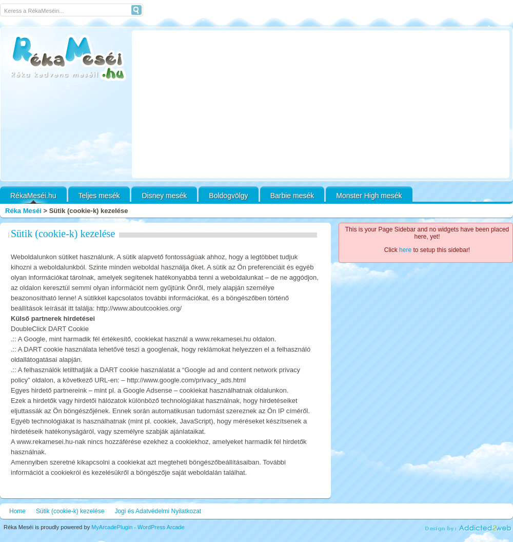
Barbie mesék (292, 195)
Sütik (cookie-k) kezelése (63, 233)
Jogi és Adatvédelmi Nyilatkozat (157, 511)
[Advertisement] (320, 104)
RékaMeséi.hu (33, 195)
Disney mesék (164, 195)
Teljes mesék (99, 195)
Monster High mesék (369, 195)
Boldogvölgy (228, 195)
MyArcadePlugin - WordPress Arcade (137, 527)
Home (17, 511)
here (405, 250)
